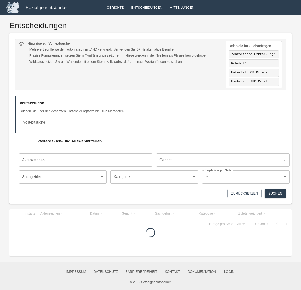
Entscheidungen (146, 7)
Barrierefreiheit (141, 271)
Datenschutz (106, 271)
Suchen (275, 193)
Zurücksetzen (244, 193)
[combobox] (219, 160)
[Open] (284, 160)
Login (229, 271)
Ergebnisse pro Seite (218, 170)
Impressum (76, 271)
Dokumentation (202, 271)
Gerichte (115, 7)
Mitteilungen (182, 7)
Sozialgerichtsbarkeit (47, 7)
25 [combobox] (207, 177)
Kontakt (172, 271)
